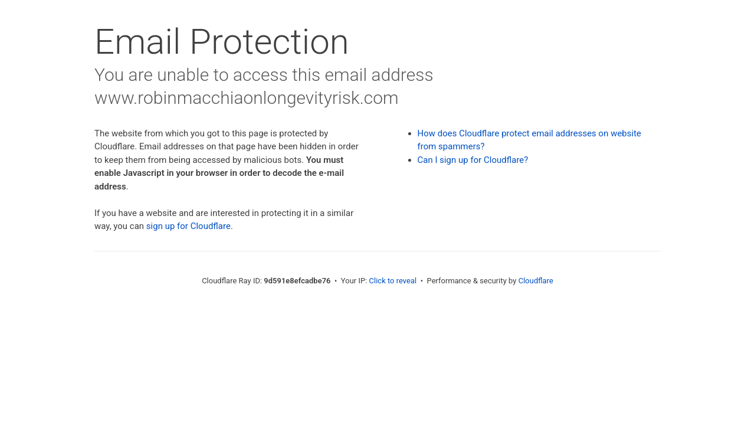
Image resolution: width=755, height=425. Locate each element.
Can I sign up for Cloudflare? (473, 160)
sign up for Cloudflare (188, 226)
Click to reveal (393, 280)
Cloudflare (535, 280)
